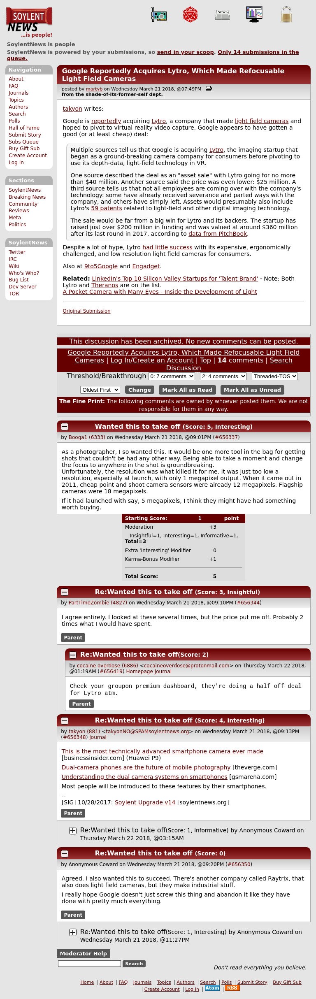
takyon (72, 108)
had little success (167, 247)
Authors (18, 107)
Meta (15, 218)
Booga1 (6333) (87, 437)
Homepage (139, 671)
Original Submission (87, 311)
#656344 (248, 603)
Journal (163, 671)
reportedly (106, 121)
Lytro (159, 121)
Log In (16, 162)
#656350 (239, 866)
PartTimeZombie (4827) (98, 603)
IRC (13, 259)
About (16, 79)
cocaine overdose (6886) (107, 666)
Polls (14, 121)
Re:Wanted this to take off (144, 592)
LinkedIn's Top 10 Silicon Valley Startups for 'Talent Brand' (175, 278)
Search (17, 114)
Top (205, 360)
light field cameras (261, 121)
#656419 (111, 671)
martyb (94, 89)
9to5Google (101, 266)
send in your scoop (185, 52)
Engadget (146, 266)
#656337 (226, 437)
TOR (14, 294)
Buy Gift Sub (24, 148)
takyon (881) (84, 733)
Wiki (14, 266)
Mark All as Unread (252, 390)
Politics (17, 225)
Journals (18, 93)
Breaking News (27, 197)
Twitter (17, 252)
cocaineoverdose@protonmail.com (187, 666)
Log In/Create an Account (152, 360)
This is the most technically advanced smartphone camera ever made (162, 753)
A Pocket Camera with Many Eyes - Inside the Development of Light (160, 291)
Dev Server (22, 287)
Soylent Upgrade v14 (145, 804)
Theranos (104, 285)
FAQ (13, 86)
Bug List (19, 280)
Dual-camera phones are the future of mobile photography (146, 769)
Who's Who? (24, 273)
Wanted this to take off (138, 426)
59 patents (106, 208)
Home (87, 984)
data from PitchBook (217, 233)
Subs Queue (24, 142)
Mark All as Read (187, 390)
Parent (73, 637)
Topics (16, 100)
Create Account (28, 155)
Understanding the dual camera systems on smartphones (145, 778)
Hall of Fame (24, 128)
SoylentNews (29, 22)
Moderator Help (83, 955)
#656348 (74, 739)
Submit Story (25, 135)
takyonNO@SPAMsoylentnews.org (147, 733)
